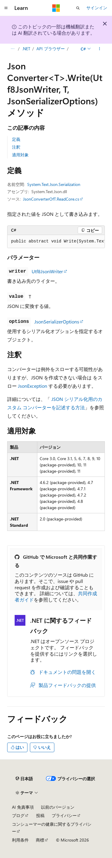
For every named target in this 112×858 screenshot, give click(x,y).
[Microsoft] (56, 8)
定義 (16, 139)
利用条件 (20, 840)
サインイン (96, 7)
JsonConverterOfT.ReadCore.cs (51, 199)
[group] (56, 241)
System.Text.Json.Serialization (53, 184)
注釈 (16, 147)
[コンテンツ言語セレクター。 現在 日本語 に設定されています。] (24, 779)
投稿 (40, 815)
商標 (40, 840)
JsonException (32, 386)
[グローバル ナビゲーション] (6, 8)
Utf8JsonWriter (47, 271)
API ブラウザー (50, 48)
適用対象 (20, 155)
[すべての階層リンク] (12, 49)
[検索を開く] (78, 8)
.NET (26, 48)
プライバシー (64, 815)
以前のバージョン (57, 807)
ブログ (18, 815)
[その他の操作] (99, 49)
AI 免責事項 (23, 807)
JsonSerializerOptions (56, 321)
